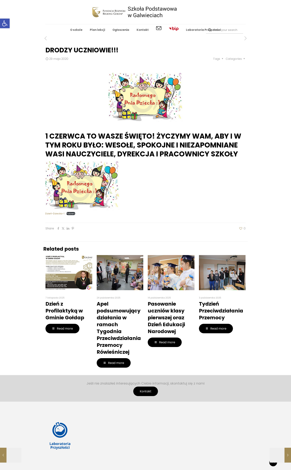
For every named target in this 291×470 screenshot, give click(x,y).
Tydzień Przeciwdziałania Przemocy (221, 310)
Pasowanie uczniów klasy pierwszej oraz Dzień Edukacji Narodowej (166, 317)
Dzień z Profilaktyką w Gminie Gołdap (64, 310)
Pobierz (70, 213)
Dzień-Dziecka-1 (54, 213)
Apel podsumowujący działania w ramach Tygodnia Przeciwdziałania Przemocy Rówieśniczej (119, 327)
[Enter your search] (224, 30)
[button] (5, 23)
